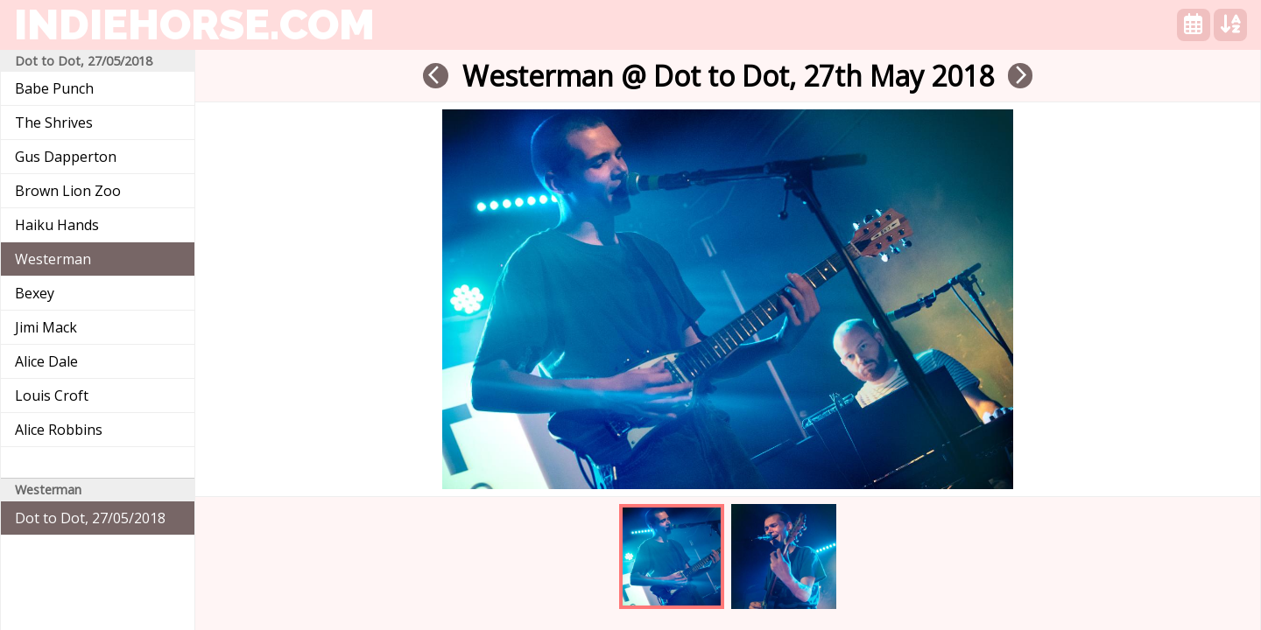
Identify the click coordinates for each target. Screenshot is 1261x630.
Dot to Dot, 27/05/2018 (90, 518)
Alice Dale (46, 361)
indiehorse (194, 24)
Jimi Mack (46, 327)
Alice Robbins (58, 429)
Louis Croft (51, 395)
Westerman (53, 259)
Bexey (34, 293)
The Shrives (54, 122)
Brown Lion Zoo (68, 190)
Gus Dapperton (65, 156)
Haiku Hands (57, 224)
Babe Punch (54, 88)
